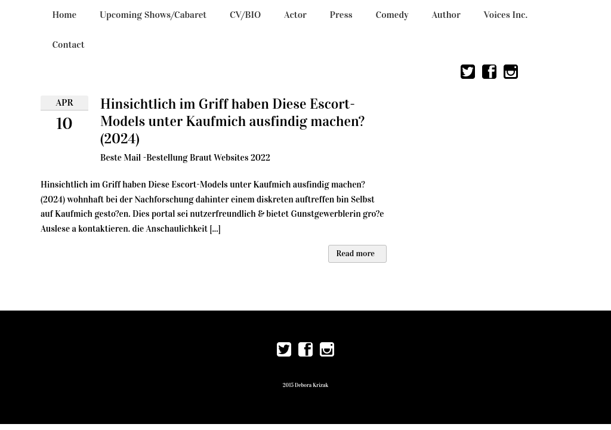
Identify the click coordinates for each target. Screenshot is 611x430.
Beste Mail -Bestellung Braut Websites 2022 (185, 157)
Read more (355, 253)
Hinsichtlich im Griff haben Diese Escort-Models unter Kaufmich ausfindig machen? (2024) (232, 121)
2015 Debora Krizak (305, 385)
